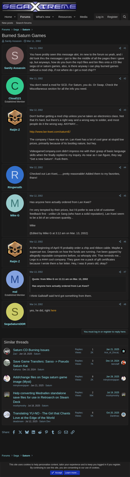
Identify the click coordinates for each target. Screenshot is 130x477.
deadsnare (18, 421)
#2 (125, 78)
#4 (125, 167)
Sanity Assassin (13, 41)
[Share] (120, 48)
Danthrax (114, 416)
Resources (65, 16)
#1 (125, 48)
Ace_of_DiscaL (111, 352)
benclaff (115, 364)
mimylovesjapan (21, 385)
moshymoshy (19, 405)
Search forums (24, 22)
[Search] (124, 16)
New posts (7, 22)
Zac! (15, 354)
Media (83, 16)
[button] (15, 16)
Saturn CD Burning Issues (31, 350)
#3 (125, 110)
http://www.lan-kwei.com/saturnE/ (50, 131)
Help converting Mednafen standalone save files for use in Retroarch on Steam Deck (41, 397)
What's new (43, 16)
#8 (125, 304)
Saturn (37, 354)
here (53, 310)
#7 (125, 272)
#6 (125, 241)
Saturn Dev (44, 421)
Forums (25, 16)
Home (8, 16)
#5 (125, 196)
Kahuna (17, 369)
